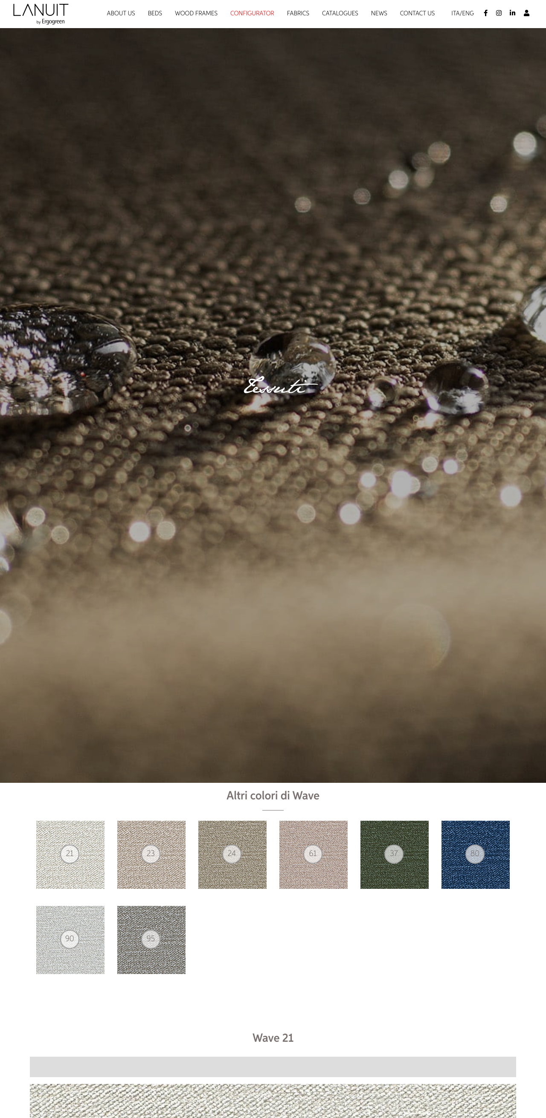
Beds (155, 14)
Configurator (252, 14)
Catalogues (340, 14)
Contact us (417, 14)
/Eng (467, 14)
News (379, 14)
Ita (455, 14)
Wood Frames (196, 14)
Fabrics (298, 14)
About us (121, 14)
